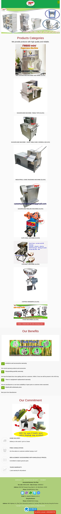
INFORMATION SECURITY (31, 480)
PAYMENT (43, 480)
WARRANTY (18, 480)
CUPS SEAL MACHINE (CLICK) (30, 238)
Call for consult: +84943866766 (45, 512)
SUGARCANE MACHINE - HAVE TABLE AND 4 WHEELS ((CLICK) (30, 142)
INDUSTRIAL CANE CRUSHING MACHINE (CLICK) (31, 179)
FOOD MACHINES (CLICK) (30, 319)
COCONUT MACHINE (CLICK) (30, 264)
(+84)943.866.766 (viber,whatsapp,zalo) (32, 324)
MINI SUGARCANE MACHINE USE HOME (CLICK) (30, 75)
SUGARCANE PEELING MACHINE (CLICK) (30, 208)
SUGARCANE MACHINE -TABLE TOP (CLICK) (30, 113)
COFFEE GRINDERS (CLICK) (30, 301)
